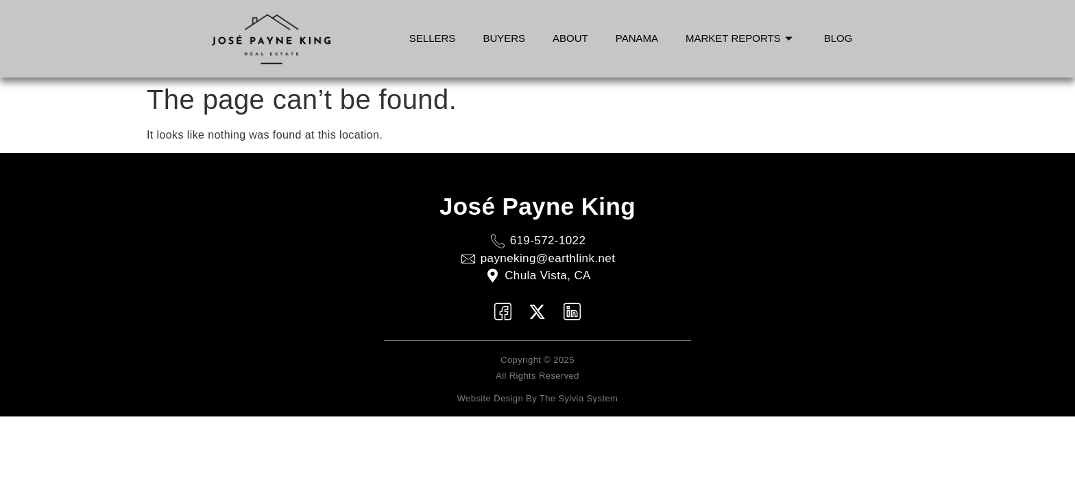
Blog (838, 38)
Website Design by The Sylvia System (537, 398)
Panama (637, 38)
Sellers (432, 38)
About (570, 38)
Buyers (504, 38)
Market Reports (739, 38)
